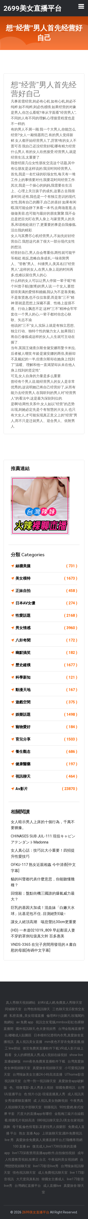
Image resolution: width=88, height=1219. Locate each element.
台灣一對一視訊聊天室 (39, 1081)
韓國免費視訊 (65, 1087)
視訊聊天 (46, 776)
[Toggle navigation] (81, 6)
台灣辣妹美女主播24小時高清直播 (37, 1074)
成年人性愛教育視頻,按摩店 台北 (44, 1156)
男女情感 (46, 628)
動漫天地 (46, 690)
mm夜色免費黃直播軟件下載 (44, 1061)
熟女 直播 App (29, 1133)
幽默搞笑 (46, 652)
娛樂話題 (46, 714)
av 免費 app (24, 1022)
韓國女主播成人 (53, 1179)
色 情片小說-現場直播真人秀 (44, 1094)
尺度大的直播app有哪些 (34, 1114)
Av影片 (46, 789)
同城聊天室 (13, 1009)
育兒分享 (46, 739)
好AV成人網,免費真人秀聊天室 (60, 1002)
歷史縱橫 (46, 665)
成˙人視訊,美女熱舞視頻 (50, 1100)
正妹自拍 (46, 591)
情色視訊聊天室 (24, 1172)
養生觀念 (46, 751)
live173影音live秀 (45, 1166)
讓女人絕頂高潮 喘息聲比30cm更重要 (43, 922)
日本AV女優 (46, 603)
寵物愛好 (46, 727)
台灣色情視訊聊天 (37, 1009)
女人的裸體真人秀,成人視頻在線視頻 (40, 1055)
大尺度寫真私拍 (27, 1179)
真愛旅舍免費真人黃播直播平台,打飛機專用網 (49, 1140)
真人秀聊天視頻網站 (20, 1002)
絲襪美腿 (46, 566)
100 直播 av (21, 1146)
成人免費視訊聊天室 (53, 1172)
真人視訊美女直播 (29, 1042)
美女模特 (46, 578)
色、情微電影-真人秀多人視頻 (31, 1087)
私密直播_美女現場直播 (26, 1015)
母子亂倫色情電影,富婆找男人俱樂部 (39, 1127)
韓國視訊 (50, 1107)
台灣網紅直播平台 (28, 1185)
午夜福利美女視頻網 (63, 1159)
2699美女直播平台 (35, 1212)
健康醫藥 (46, 764)
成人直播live (52, 1185)
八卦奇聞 (46, 640)
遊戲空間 (46, 702)
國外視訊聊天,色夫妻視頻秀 (36, 1029)
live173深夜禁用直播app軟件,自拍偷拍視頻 (43, 1153)
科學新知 (46, 677)
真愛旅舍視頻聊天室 (47, 1068)
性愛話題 (46, 615)
